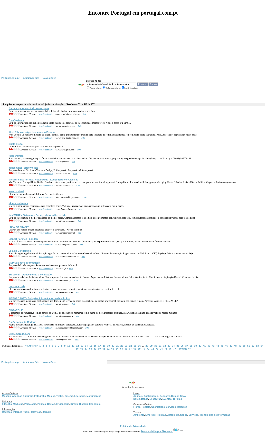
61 (103, 348)
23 (126, 345)
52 (253, 345)
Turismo (177, 399)
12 (77, 345)
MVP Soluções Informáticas (24, 262)
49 (239, 345)
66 (126, 348)
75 (165, 348)
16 (95, 345)
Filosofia (7, 404)
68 (135, 348)
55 (77, 348)
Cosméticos (158, 407)
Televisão (36, 412)
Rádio (26, 412)
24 (130, 345)
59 (95, 348)
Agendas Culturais (22, 396)
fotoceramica (16, 156)
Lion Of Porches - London (23, 239)
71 (148, 348)
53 (257, 345)
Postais (146, 407)
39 (195, 345)
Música (51, 396)
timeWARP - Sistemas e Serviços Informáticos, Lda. (38, 215)
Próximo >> (184, 348)
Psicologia (30, 404)
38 (191, 345)
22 (121, 345)
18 (104, 345)
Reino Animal (16, 191)
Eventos (167, 399)
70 (143, 348)
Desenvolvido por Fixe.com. (162, 431)
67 (130, 348)
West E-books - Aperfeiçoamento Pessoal (32, 132)
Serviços (171, 407)
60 (99, 348)
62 (108, 348)
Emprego (150, 414)
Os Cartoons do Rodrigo (22, 322)
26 (139, 345)
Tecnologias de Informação (215, 414)
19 (108, 345)
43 (213, 345)
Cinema (69, 396)
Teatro (59, 396)
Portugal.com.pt (10, 78)
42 (208, 345)
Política (41, 404)
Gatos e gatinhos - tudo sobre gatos (29, 108)
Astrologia (173, 414)
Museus (6, 396)
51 (248, 345)
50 (244, 345)
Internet (17, 412)
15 (90, 345)
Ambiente (138, 414)
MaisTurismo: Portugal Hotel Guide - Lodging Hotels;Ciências (43, 179)
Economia (94, 404)
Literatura (79, 396)
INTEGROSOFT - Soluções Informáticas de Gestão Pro (39, 298)
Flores (136, 407)
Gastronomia (151, 396)
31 (160, 345)
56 (81, 348)
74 (161, 348)
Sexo (183, 396)
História (83, 404)
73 (157, 348)
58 (90, 348)
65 (121, 348)
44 (217, 345)
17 (99, 345)
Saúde (183, 414)
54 (262, 345)
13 (82, 345)
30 (155, 345)
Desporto (165, 396)
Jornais (47, 412)
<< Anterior (31, 345)
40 (200, 345)
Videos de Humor (18, 203)
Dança (144, 399)
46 (226, 345)
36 (182, 345)
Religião (161, 414)
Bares (136, 399)
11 (73, 345)
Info (84, 114)
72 (152, 348)
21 (117, 345)
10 (68, 345)
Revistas (7, 412)
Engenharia (62, 404)
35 (177, 345)
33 (169, 345)
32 (164, 345)
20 (113, 345)
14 (86, 345)
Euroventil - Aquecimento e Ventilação (30, 274)
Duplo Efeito (16, 144)
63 (112, 348)
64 (117, 348)
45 (222, 345)
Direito (74, 404)
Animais (137, 396)
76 (170, 348)
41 (204, 345)
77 (174, 348)
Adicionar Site (31, 78)
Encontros (155, 399)
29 (151, 345)
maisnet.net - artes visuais (23, 167)
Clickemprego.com (19, 334)
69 (139, 348)
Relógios (182, 407)
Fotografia (40, 396)
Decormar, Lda (17, 286)
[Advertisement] (133, 51)
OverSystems (16, 120)
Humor (175, 396)
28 (147, 345)
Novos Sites (49, 78)
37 (186, 345)
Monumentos (94, 396)
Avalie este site (46, 114)
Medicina (18, 404)
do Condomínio (20, 250)
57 (86, 348)
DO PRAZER (19, 227)
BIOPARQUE (16, 310)
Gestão (51, 404)
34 (173, 345)
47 (231, 345)
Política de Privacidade (133, 426)
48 (235, 345)
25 (135, 345)
